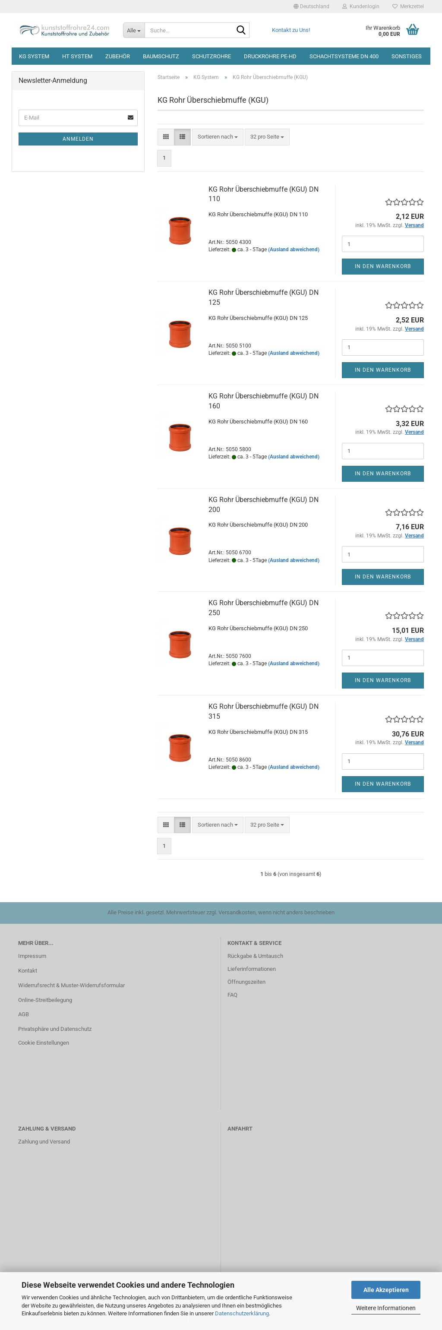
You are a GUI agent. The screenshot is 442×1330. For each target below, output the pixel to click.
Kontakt (27, 970)
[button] (311, 6)
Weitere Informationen (386, 1308)
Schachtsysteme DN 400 (344, 56)
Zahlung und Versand (44, 1141)
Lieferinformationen (251, 969)
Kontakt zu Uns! (291, 30)
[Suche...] (134, 30)
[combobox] (217, 137)
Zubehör (117, 56)
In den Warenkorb (383, 266)
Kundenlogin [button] (360, 6)
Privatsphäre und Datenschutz (55, 1029)
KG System (34, 56)
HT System (77, 56)
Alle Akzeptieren (386, 1289)
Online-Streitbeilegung (45, 1000)
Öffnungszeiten (246, 982)
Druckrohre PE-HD (270, 56)
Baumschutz (161, 56)
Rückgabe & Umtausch (255, 956)
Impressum (32, 956)
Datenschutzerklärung (242, 1313)
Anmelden (78, 139)
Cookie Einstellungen (43, 1042)
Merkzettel (408, 6)
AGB (23, 1014)
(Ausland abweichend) (293, 249)
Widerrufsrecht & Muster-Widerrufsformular (71, 985)
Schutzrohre (211, 56)
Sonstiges (406, 56)
